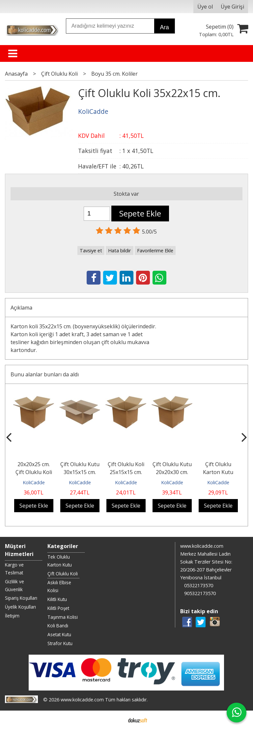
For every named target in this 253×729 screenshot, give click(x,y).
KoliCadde (34, 482)
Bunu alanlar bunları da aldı (45, 374)
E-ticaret (116, 719)
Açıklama (21, 307)
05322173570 (198, 585)
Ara (164, 27)
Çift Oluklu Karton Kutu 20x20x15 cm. (218, 472)
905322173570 (200, 593)
